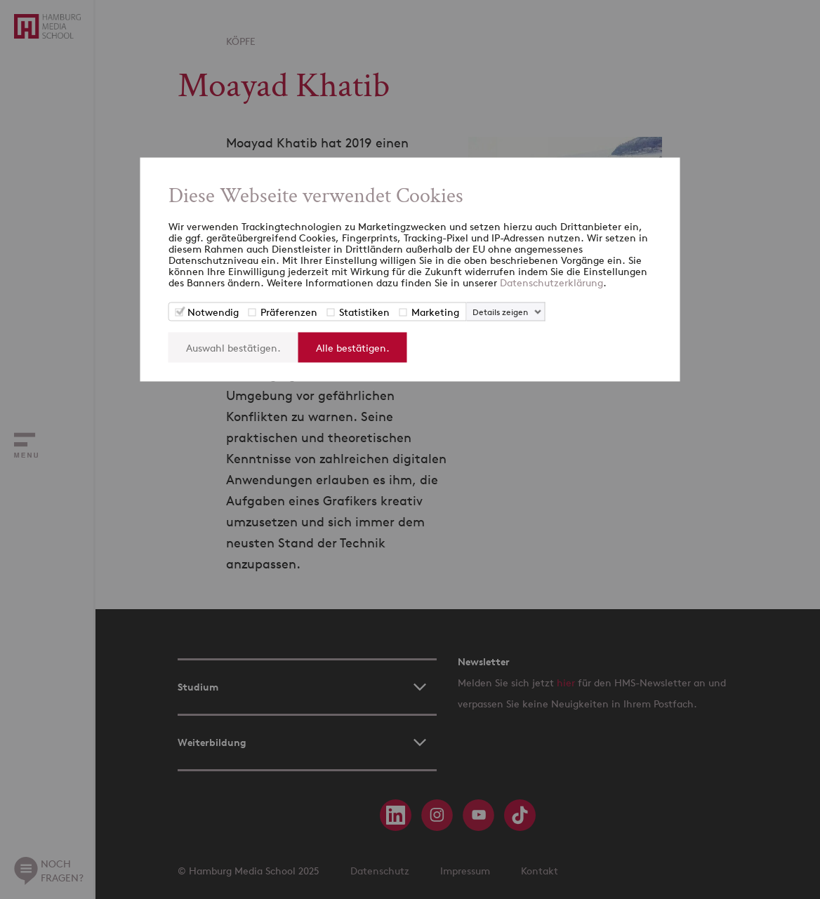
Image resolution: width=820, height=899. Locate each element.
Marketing (435, 312)
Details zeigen (500, 312)
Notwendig (213, 312)
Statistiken (364, 312)
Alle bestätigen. (353, 348)
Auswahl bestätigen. (233, 348)
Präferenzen (288, 312)
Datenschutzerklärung (551, 282)
